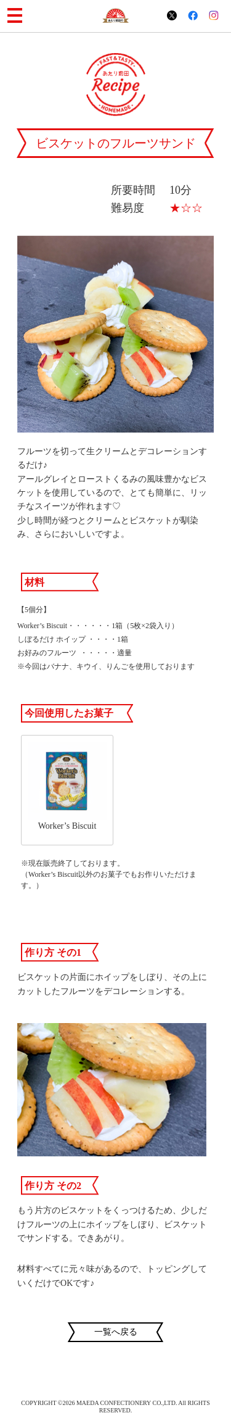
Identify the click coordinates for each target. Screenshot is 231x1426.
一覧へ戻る (115, 1332)
